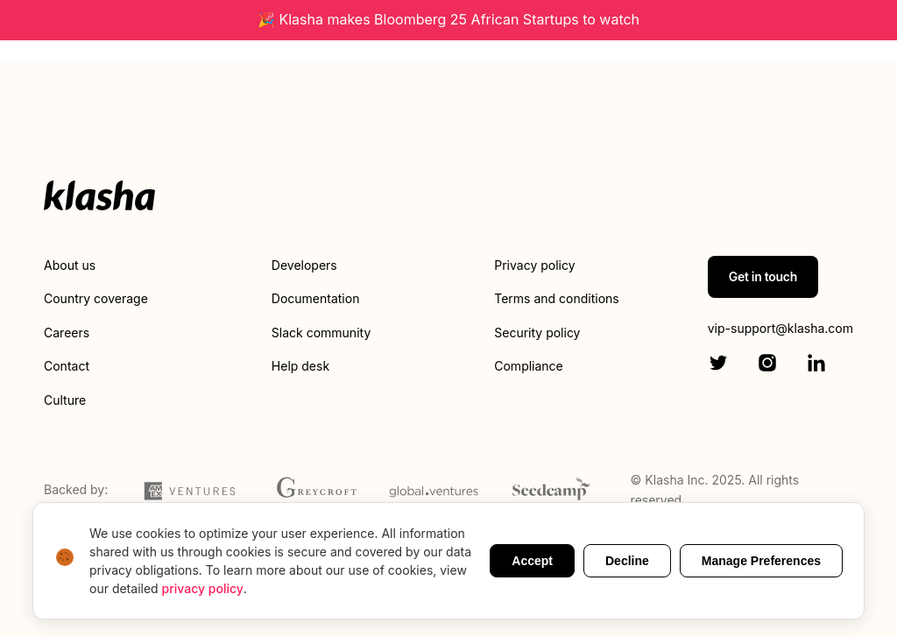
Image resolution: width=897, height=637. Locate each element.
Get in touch (763, 276)
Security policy (537, 332)
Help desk (300, 365)
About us (69, 265)
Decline (627, 561)
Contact (66, 365)
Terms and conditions (556, 298)
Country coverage (96, 298)
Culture (65, 400)
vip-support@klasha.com (780, 328)
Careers (66, 332)
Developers (304, 265)
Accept (532, 561)
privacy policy (203, 588)
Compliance (528, 365)
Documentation (316, 298)
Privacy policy (534, 265)
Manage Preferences (761, 561)
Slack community (321, 332)
